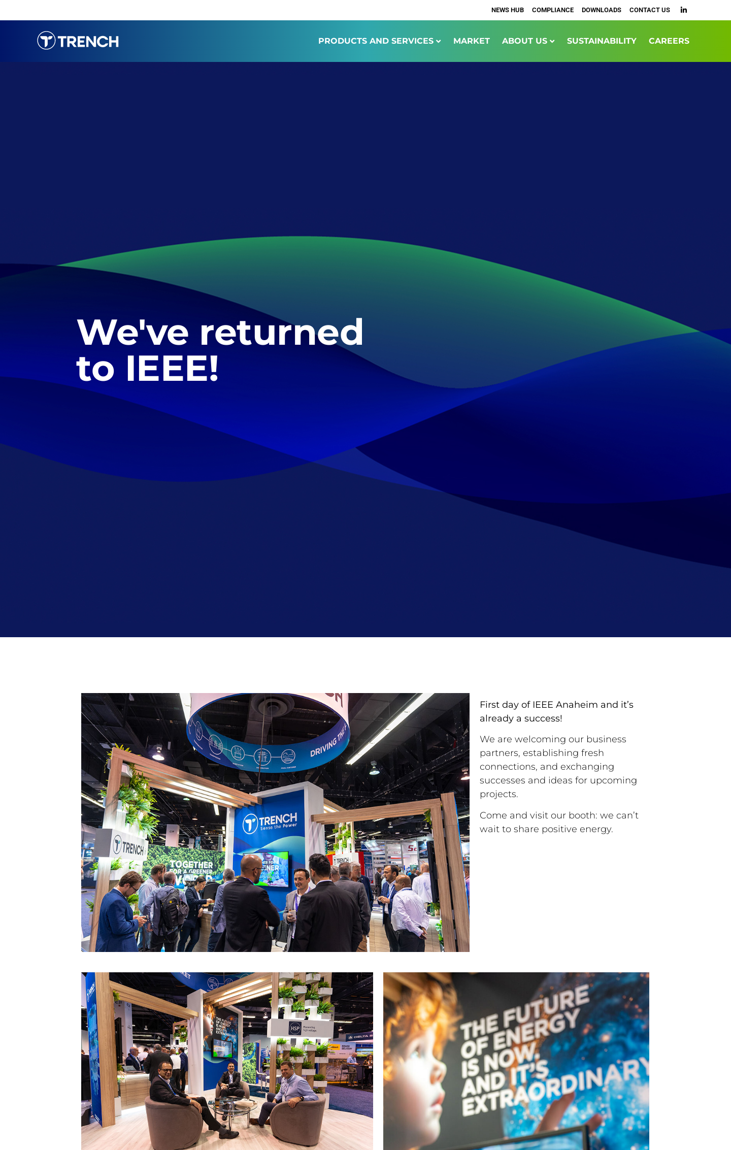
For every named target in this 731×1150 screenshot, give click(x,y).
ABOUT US (524, 41)
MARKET (471, 41)
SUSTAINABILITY (602, 41)
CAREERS (669, 41)
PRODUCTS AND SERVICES (376, 41)
